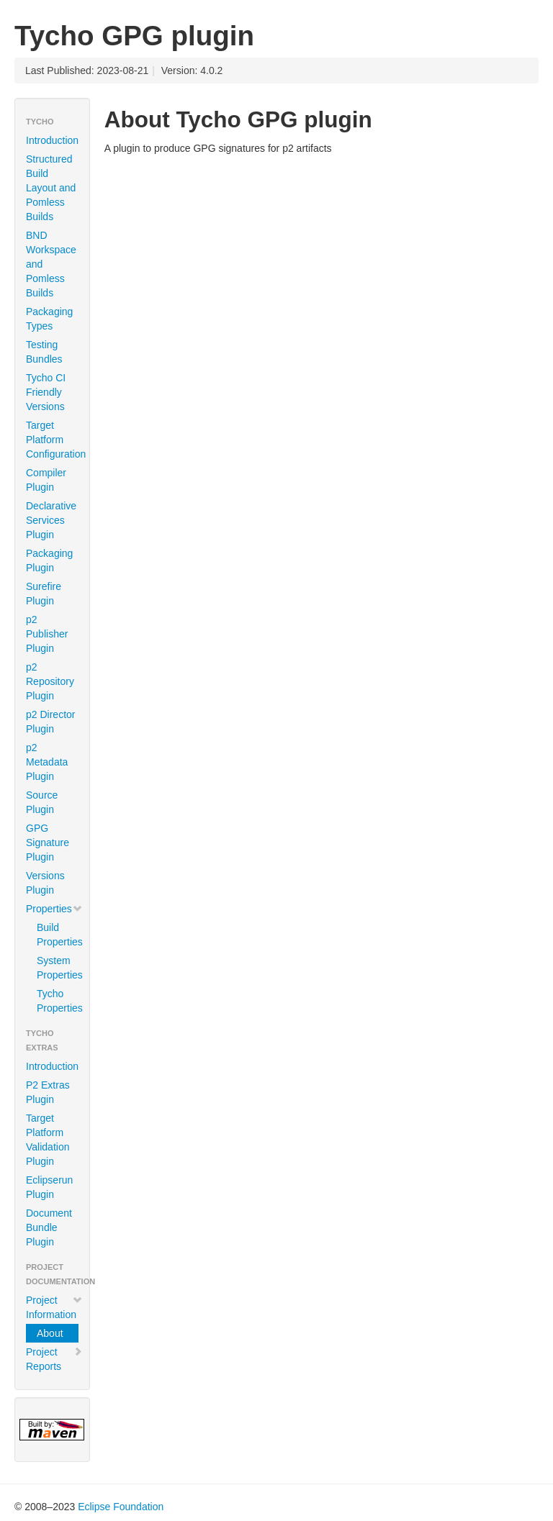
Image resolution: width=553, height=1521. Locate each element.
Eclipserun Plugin (49, 1187)
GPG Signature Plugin (47, 842)
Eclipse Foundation (120, 1506)
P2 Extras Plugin (48, 1092)
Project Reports (54, 1359)
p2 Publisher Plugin (47, 634)
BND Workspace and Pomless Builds (51, 264)
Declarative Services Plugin (51, 520)
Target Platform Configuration (56, 439)
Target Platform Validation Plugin (47, 1139)
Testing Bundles (44, 352)
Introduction (52, 140)
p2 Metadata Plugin (47, 762)
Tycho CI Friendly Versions (46, 392)
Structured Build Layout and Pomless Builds (51, 187)
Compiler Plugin (46, 480)
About (50, 1333)
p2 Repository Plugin (50, 681)
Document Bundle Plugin (49, 1227)
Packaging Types (49, 319)
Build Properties (57, 935)
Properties (54, 908)
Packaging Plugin (49, 560)
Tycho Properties (57, 1001)
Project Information (54, 1307)
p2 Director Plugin (50, 722)
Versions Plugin (45, 883)
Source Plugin (42, 802)
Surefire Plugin (43, 594)
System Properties (57, 968)
